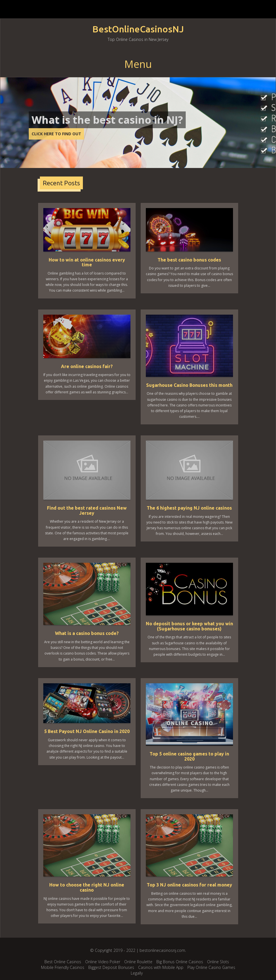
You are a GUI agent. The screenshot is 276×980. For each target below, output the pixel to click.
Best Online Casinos (62, 961)
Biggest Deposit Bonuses (111, 967)
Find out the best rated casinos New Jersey (87, 510)
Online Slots (218, 961)
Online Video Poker (102, 961)
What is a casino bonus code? (87, 633)
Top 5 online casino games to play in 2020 (189, 756)
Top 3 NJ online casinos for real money (189, 884)
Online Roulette (138, 961)
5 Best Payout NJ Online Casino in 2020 (87, 731)
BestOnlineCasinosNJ (138, 29)
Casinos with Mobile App (160, 967)
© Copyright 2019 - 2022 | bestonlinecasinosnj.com (137, 950)
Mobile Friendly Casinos (62, 967)
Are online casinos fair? (87, 366)
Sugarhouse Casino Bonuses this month (189, 385)
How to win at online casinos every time (87, 262)
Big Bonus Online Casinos (179, 961)
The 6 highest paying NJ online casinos (189, 507)
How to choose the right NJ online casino (86, 887)
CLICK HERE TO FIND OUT (56, 133)
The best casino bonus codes (189, 259)
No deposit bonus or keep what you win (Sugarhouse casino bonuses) (189, 626)
